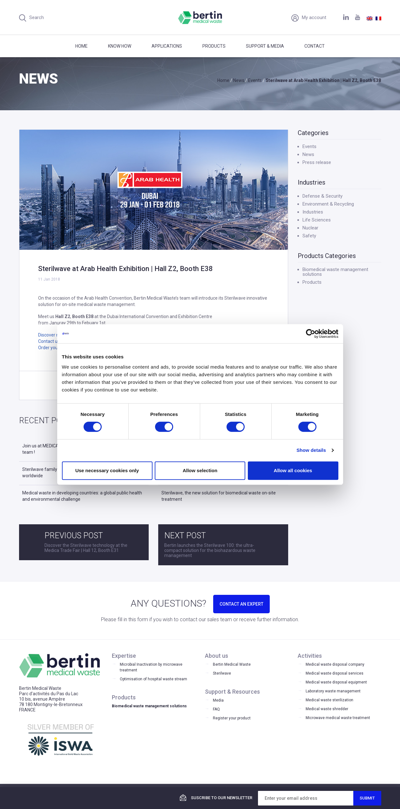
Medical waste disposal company (335, 664)
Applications (167, 46)
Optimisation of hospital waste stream (153, 679)
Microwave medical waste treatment (338, 718)
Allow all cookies (293, 470)
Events (309, 146)
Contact (314, 46)
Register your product (232, 718)
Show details (311, 450)
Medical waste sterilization (329, 700)
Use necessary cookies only (107, 470)
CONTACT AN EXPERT (241, 604)
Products (214, 46)
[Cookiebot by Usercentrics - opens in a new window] (310, 333)
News (308, 154)
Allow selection (200, 470)
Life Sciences (316, 220)
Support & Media (265, 46)
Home (81, 46)
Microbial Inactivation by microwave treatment (151, 667)
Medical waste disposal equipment (336, 682)
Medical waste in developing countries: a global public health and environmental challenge (82, 496)
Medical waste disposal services (334, 673)
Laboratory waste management (333, 691)
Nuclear (310, 228)
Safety (309, 236)
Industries (312, 212)
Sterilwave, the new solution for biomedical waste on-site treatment (218, 496)
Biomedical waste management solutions (335, 272)
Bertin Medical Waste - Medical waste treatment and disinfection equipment (200, 17)
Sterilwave (222, 673)
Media (218, 700)
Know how (119, 46)
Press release (316, 162)
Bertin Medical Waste (232, 664)
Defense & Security (322, 196)
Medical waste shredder (327, 709)
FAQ (216, 709)
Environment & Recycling (328, 204)
